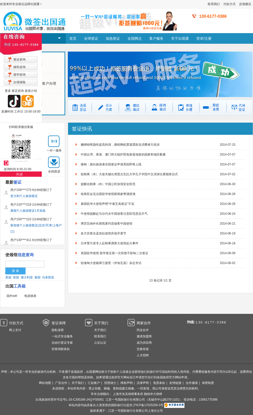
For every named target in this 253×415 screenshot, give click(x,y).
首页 (72, 38)
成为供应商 (144, 342)
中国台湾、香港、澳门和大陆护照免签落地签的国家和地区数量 (123, 154)
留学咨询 (19, 74)
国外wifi (12, 296)
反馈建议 (245, 4)
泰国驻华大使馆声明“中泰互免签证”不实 (107, 204)
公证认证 (100, 342)
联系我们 (214, 4)
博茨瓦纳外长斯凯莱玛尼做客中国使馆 (106, 223)
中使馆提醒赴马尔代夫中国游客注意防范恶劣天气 (114, 213)
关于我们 (100, 330)
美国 (8, 277)
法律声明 (143, 383)
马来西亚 (48, 277)
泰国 (37, 277)
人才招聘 (143, 355)
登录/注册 (204, 38)
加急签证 (113, 38)
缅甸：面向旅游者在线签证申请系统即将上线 (111, 164)
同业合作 (143, 330)
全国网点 (135, 38)
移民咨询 (19, 67)
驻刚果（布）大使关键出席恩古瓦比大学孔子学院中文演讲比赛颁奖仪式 (129, 174)
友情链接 (175, 383)
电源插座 (30, 296)
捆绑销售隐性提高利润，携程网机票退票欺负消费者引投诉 (120, 144)
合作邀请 (192, 383)
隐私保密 (58, 330)
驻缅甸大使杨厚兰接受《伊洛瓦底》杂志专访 (111, 263)
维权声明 (126, 383)
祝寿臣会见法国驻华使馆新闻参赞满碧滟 (108, 194)
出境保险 (19, 82)
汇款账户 (94, 383)
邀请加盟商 (144, 336)
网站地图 (45, 383)
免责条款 (159, 383)
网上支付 (15, 330)
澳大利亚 (27, 277)
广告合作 (61, 383)
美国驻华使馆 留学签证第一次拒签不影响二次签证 (114, 253)
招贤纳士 (110, 383)
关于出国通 (180, 38)
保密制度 (208, 383)
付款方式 (229, 4)
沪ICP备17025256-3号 (148, 405)
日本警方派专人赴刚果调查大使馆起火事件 (109, 243)
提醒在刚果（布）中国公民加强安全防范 (108, 184)
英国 (16, 277)
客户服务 (156, 38)
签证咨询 (19, 59)
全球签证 (91, 38)
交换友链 (143, 349)
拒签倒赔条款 (61, 349)
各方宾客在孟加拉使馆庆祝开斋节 (103, 233)
